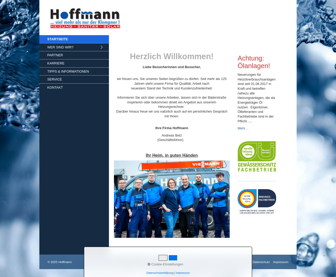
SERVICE (54, 79)
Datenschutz (261, 262)
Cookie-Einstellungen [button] (165, 264)
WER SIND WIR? (60, 47)
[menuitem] (74, 39)
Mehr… (243, 128)
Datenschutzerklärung (160, 272)
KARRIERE (55, 63)
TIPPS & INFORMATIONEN (68, 71)
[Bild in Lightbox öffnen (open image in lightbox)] (172, 199)
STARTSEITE (57, 39)
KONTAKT (55, 87)
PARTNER (55, 55)
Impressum (280, 262)
